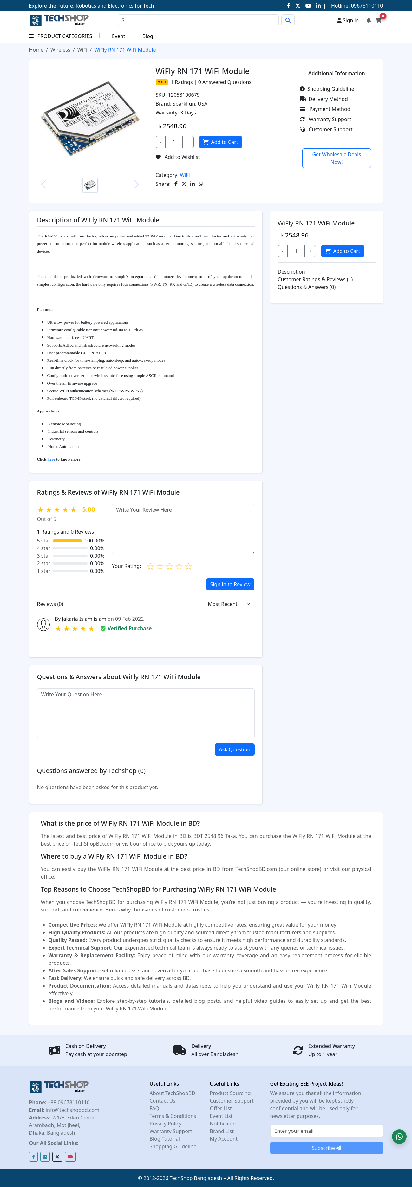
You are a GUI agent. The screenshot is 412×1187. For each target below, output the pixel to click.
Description (291, 271)
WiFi (82, 49)
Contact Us (162, 1100)
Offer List (221, 1108)
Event (118, 36)
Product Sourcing (230, 1093)
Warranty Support (325, 119)
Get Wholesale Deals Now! (336, 158)
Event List (221, 1115)
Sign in (348, 20)
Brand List (222, 1131)
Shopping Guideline (327, 88)
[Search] (198, 20)
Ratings (183, 82)
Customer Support (326, 129)
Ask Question (234, 749)
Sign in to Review (230, 584)
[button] (399, 1136)
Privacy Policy (166, 1123)
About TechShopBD (172, 1093)
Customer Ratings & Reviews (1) (315, 279)
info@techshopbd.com (71, 1109)
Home (36, 49)
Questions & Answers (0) (307, 286)
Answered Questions (225, 82)
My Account (224, 1138)
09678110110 (366, 5)
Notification (224, 1123)
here (51, 459)
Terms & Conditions (173, 1115)
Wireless (60, 49)
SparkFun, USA (190, 103)
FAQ (154, 1108)
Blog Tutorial (165, 1138)
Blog (147, 36)
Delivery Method (324, 98)
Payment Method (325, 109)
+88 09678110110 (67, 1102)
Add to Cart (220, 142)
